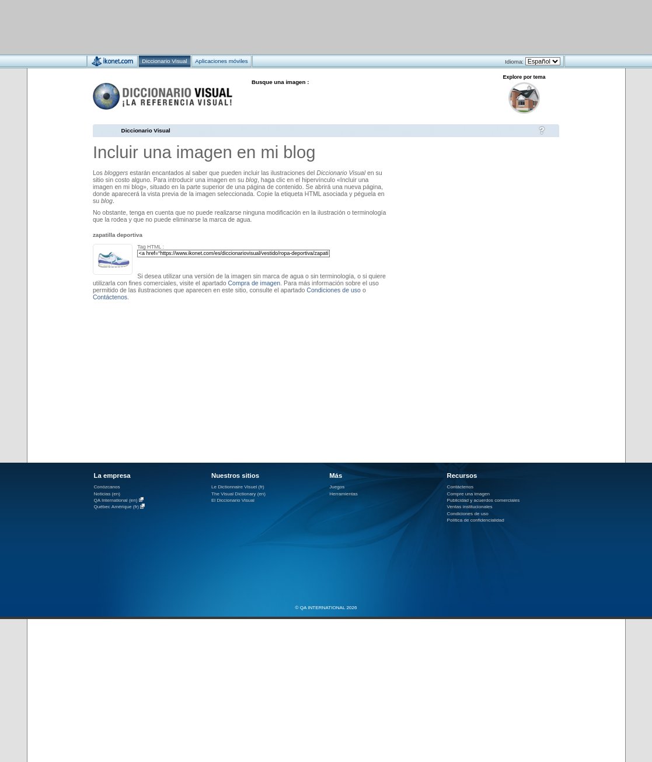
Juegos (336, 487)
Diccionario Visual (145, 130)
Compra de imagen (254, 282)
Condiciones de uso (333, 289)
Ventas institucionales (470, 506)
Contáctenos (110, 296)
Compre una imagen (468, 494)
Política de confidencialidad (475, 520)
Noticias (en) (107, 494)
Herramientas (343, 494)
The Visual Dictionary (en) (238, 494)
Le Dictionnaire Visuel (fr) (237, 487)
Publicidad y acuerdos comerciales (483, 500)
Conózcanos (107, 487)
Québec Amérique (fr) (117, 507)
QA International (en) (116, 500)
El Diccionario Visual (232, 500)
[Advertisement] (291, 26)
